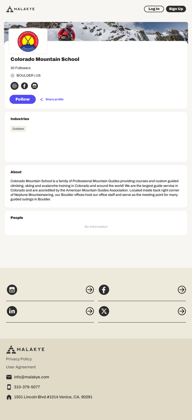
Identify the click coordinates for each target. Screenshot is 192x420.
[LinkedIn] (50, 314)
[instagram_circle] (34, 86)
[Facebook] (142, 292)
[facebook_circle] (24, 86)
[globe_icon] (14, 86)
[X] (142, 314)
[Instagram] (50, 292)
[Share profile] (52, 100)
